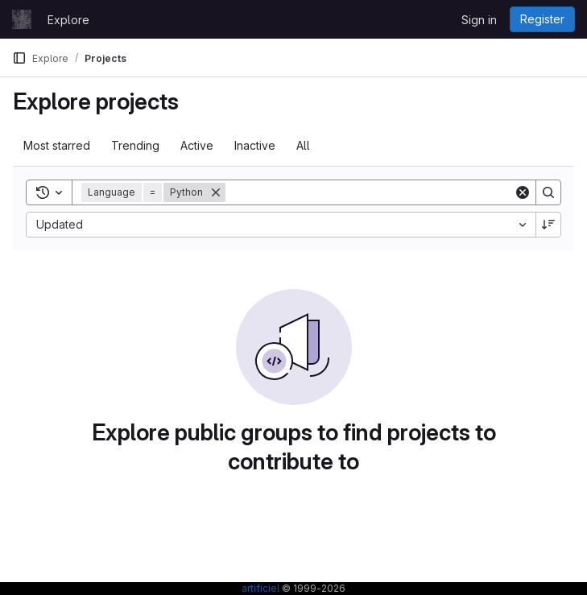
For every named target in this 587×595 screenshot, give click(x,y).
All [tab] (303, 145)
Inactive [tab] (254, 145)
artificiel (260, 588)
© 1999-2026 (312, 588)
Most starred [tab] (56, 145)
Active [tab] (196, 145)
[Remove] (215, 192)
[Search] (370, 192)
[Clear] (522, 192)
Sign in (479, 20)
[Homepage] (22, 19)
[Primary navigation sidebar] (19, 58)
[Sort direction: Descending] (548, 225)
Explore (68, 20)
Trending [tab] (135, 145)
